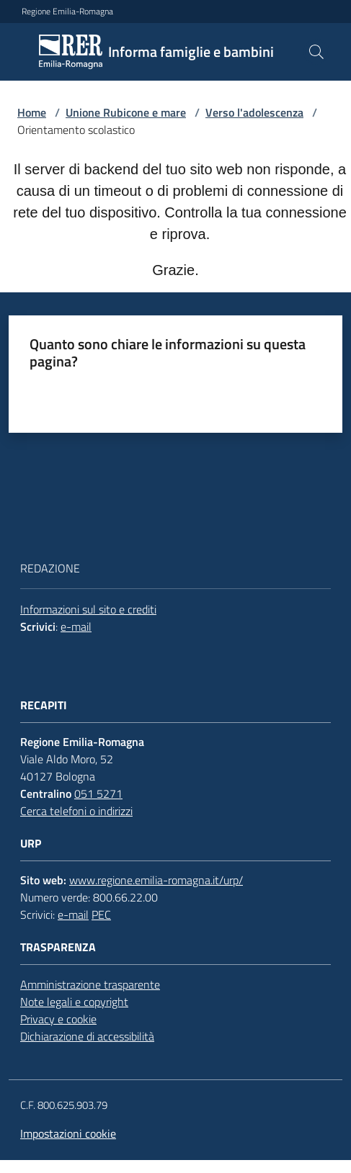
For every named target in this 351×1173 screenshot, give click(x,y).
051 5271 (98, 793)
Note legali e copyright (74, 1001)
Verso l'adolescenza (254, 112)
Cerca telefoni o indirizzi (76, 810)
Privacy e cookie (58, 1019)
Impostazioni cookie (68, 1133)
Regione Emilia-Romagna (67, 11)
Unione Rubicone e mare (126, 112)
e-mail (76, 626)
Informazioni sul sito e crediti (88, 609)
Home (31, 112)
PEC (101, 914)
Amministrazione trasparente (90, 984)
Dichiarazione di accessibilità (87, 1036)
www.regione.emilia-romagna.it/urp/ (156, 880)
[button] (316, 52)
